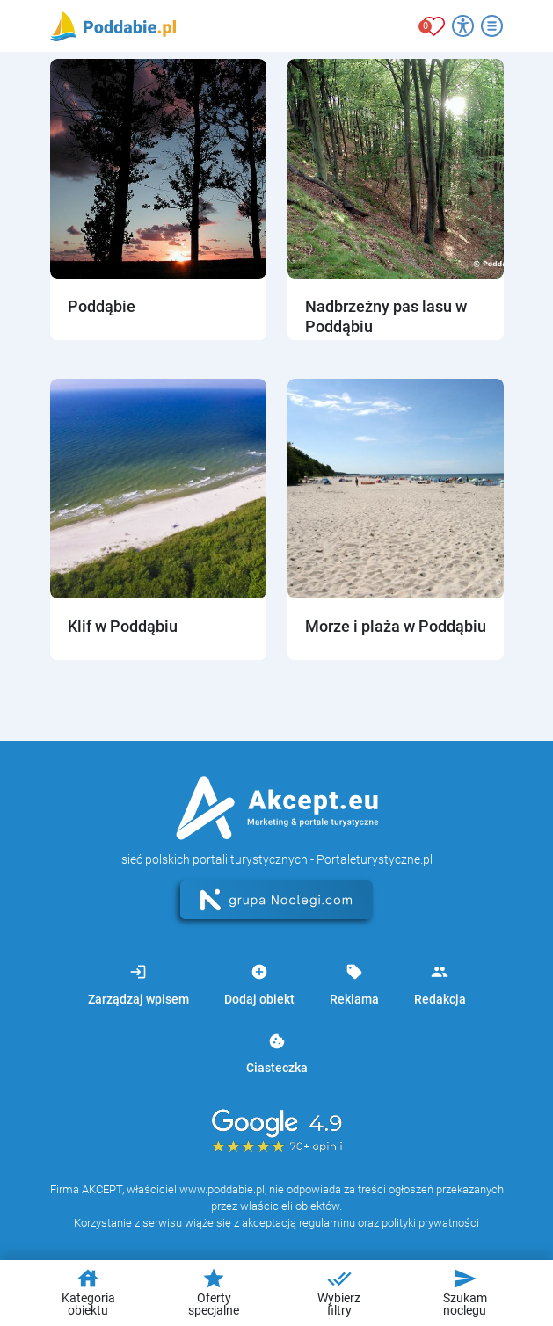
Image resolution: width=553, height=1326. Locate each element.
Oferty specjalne (213, 1291)
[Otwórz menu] (492, 26)
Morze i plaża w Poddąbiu (395, 626)
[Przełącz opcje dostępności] (463, 26)
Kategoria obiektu (88, 1291)
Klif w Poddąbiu (123, 626)
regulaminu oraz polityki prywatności (389, 1222)
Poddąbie (101, 306)
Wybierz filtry (338, 1291)
